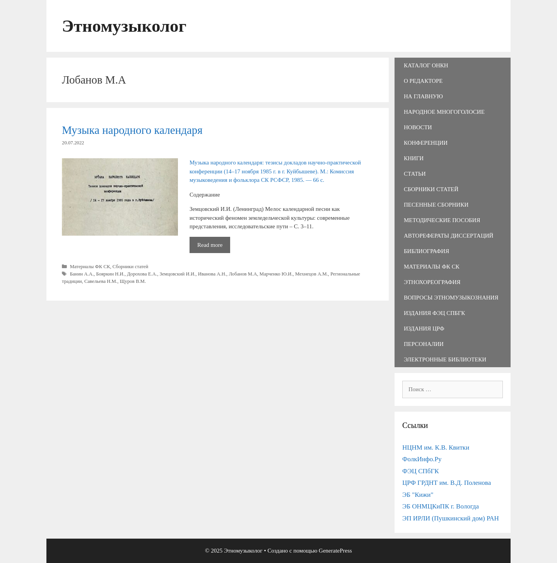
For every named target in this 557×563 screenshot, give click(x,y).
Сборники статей (131, 266)
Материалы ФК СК (90, 266)
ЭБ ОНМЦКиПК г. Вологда (440, 506)
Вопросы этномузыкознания (451, 297)
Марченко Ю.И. (276, 274)
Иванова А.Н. (212, 274)
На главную (423, 96)
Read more (213, 246)
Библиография (426, 251)
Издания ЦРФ (424, 328)
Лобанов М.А (243, 274)
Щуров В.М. (133, 281)
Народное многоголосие (444, 112)
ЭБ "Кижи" (417, 494)
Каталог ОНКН (426, 65)
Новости (418, 127)
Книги (414, 158)
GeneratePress (335, 551)
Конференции (426, 143)
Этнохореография (432, 282)
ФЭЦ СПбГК (420, 471)
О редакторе (423, 81)
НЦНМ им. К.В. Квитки (435, 447)
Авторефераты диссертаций (448, 236)
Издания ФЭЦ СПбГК (434, 313)
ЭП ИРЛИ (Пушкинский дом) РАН (450, 518)
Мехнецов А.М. (311, 274)
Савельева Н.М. (100, 281)
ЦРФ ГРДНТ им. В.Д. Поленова (446, 482)
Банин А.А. (82, 274)
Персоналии (424, 344)
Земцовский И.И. (178, 274)
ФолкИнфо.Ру (422, 459)
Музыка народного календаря (132, 130)
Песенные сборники (436, 205)
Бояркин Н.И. (110, 274)
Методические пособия (442, 220)
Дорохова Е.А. (142, 274)
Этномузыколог (124, 26)
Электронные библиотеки (445, 359)
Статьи (415, 174)
